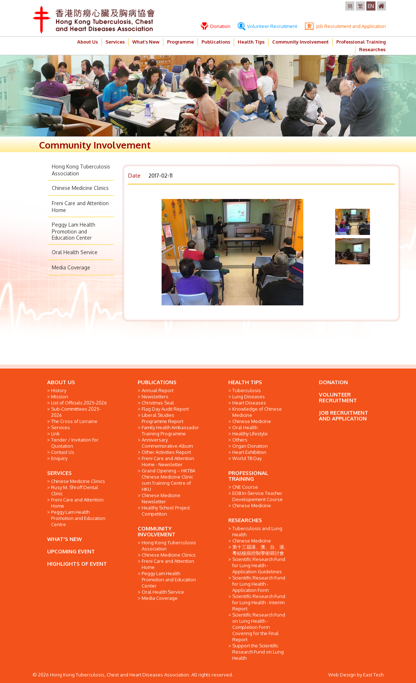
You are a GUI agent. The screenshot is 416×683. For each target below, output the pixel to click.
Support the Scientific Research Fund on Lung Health (258, 652)
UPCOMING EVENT (71, 551)
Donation (215, 26)
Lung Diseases (248, 396)
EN (371, 6)
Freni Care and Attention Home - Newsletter (168, 461)
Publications (215, 42)
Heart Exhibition (249, 452)
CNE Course (245, 487)
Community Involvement (300, 42)
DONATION (333, 382)
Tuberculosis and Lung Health (257, 531)
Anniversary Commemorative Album (167, 443)
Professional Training (361, 42)
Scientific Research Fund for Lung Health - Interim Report (258, 602)
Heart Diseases (249, 403)
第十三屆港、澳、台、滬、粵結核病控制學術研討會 (260, 550)
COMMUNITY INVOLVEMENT (156, 531)
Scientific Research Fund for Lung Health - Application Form (258, 584)
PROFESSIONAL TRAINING (248, 475)
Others (239, 440)
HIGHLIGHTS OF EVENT (77, 563)
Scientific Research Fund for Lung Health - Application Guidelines (258, 565)
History (58, 390)
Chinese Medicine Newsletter (161, 498)
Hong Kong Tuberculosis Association (169, 546)
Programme (180, 42)
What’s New (145, 42)
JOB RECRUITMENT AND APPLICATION (343, 415)
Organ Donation (250, 446)
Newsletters (155, 396)
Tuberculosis (246, 390)
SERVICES (59, 472)
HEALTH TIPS (245, 382)
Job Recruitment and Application (345, 26)
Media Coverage (71, 267)
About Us (87, 42)
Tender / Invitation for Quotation (75, 443)
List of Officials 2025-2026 (79, 403)
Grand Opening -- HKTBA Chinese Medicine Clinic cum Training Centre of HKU (168, 480)
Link (55, 433)
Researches (372, 49)
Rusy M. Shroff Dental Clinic (74, 490)
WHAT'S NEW (64, 539)
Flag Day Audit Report (165, 409)
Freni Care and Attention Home (77, 503)
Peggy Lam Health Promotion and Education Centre (78, 518)
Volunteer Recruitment (267, 26)
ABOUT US (61, 382)
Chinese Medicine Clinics (80, 188)
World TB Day (247, 458)
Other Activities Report (166, 452)
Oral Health (244, 427)
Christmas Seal (158, 403)
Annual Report (158, 390)
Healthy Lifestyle (250, 433)
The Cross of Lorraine (74, 421)
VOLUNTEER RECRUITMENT (338, 397)
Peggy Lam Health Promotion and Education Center (73, 231)
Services (115, 42)
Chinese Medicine (251, 421)
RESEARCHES (245, 520)
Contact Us (62, 452)
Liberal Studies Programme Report (162, 418)
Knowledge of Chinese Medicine (257, 412)
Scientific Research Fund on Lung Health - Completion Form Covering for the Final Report (258, 627)
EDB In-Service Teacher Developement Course (257, 496)
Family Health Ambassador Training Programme (170, 430)
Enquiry (59, 458)
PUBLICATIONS (157, 382)
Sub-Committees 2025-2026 (76, 412)
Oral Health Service (74, 252)
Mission (59, 396)
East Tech (373, 675)
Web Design (342, 675)
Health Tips (251, 42)
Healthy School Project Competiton (166, 511)
